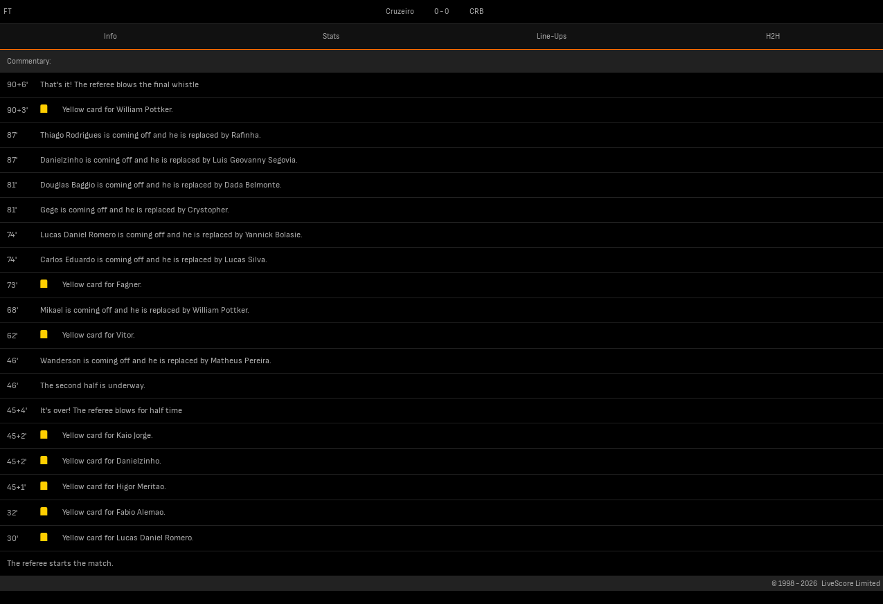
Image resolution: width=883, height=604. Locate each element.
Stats (331, 36)
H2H (773, 36)
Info (110, 36)
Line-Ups (552, 36)
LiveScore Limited (850, 583)
